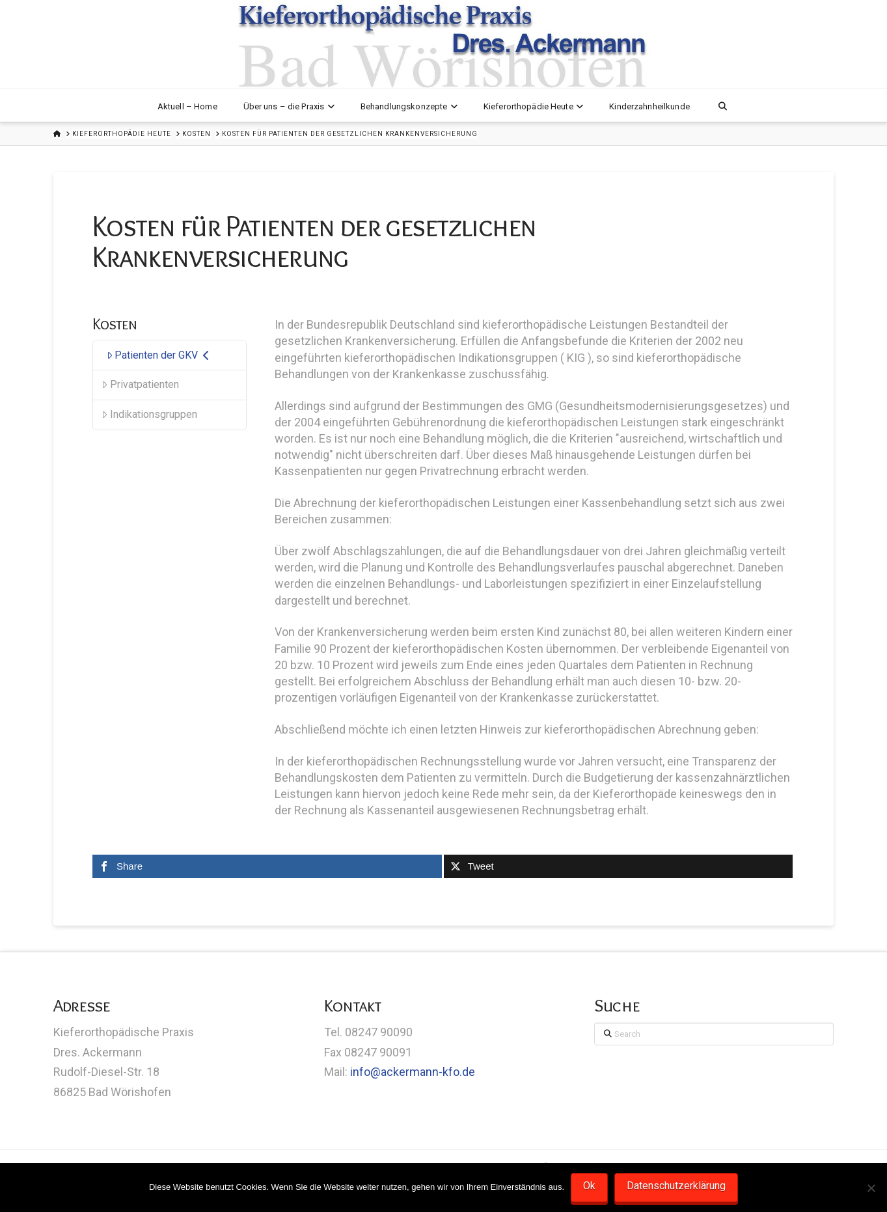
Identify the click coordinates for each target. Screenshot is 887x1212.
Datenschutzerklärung (676, 1185)
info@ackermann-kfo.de (412, 1072)
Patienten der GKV (158, 355)
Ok (589, 1185)
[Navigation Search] (723, 105)
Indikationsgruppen (149, 414)
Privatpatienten (140, 384)
